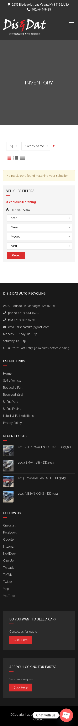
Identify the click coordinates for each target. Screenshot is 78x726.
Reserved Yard (13, 394)
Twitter (7, 581)
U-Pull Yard (10, 401)
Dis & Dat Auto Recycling (51, 714)
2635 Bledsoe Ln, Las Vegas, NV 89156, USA (40, 4)
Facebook (9, 532)
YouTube (9, 595)
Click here (20, 640)
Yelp (6, 588)
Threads (8, 567)
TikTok (7, 574)
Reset (16, 255)
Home (7, 373)
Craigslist (9, 525)
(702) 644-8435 (39, 9)
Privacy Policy (12, 422)
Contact (38, 719)
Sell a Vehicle (12, 380)
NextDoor (9, 553)
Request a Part (12, 387)
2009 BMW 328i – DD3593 (36, 462)
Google (8, 539)
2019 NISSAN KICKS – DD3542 (38, 493)
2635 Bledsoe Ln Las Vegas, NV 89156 (29, 306)
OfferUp (8, 560)
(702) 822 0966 (24, 320)
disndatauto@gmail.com (33, 327)
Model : (18, 210)
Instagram (9, 546)
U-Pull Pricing (12, 408)
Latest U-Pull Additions (18, 415)
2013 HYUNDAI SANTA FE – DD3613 (42, 478)
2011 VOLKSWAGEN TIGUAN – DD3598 (44, 447)
